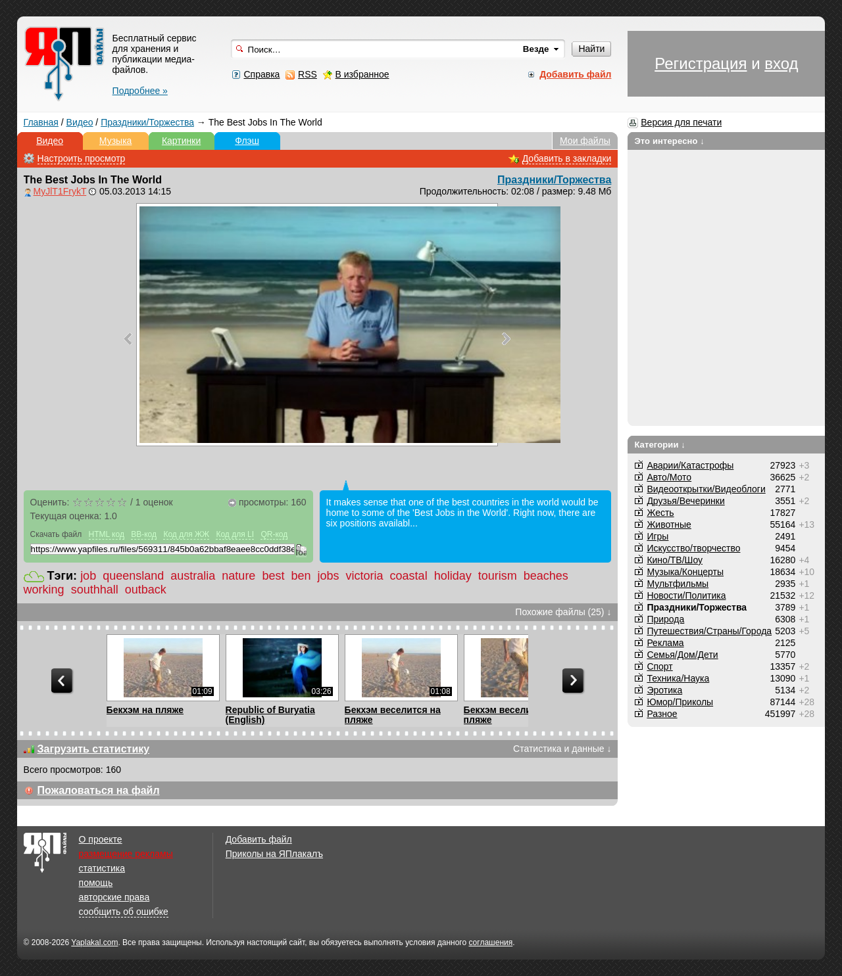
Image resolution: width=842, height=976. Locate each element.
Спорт (659, 666)
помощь (96, 882)
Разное (662, 714)
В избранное (362, 74)
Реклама (665, 643)
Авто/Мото (669, 477)
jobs (328, 575)
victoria (365, 575)
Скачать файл (56, 534)
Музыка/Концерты (685, 572)
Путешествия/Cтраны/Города (709, 631)
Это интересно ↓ (669, 141)
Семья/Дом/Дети (682, 654)
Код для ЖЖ (186, 534)
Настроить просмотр (81, 158)
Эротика (664, 690)
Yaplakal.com (94, 942)
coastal (409, 575)
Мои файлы (585, 140)
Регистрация (701, 63)
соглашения (490, 942)
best (273, 575)
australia (192, 575)
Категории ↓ (659, 445)
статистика (102, 868)
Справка (261, 74)
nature (238, 575)
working (44, 589)
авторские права (114, 897)
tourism (497, 575)
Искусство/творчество (693, 548)
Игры (657, 536)
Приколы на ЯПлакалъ (274, 853)
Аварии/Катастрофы (690, 465)
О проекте (100, 839)
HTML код (106, 534)
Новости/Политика (686, 595)
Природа (665, 619)
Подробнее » (140, 90)
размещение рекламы (126, 853)
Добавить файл (259, 839)
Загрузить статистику (93, 749)
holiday (453, 575)
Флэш (247, 140)
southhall (94, 589)
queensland (133, 575)
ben (300, 575)
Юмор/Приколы (680, 702)
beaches (546, 575)
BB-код (144, 534)
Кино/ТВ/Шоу (675, 560)
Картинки (181, 140)
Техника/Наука (678, 678)
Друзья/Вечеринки (685, 501)
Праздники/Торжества (147, 122)
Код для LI (235, 534)
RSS (307, 74)
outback (145, 589)
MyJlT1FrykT (60, 191)
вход (781, 63)
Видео (79, 122)
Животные (669, 524)
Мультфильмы (677, 583)
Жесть (660, 512)
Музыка (115, 140)
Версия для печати (681, 122)
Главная (41, 122)
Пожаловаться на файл (98, 790)
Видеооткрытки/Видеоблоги (706, 489)
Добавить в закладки (567, 158)
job (88, 575)
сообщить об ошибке (123, 911)
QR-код (273, 534)
